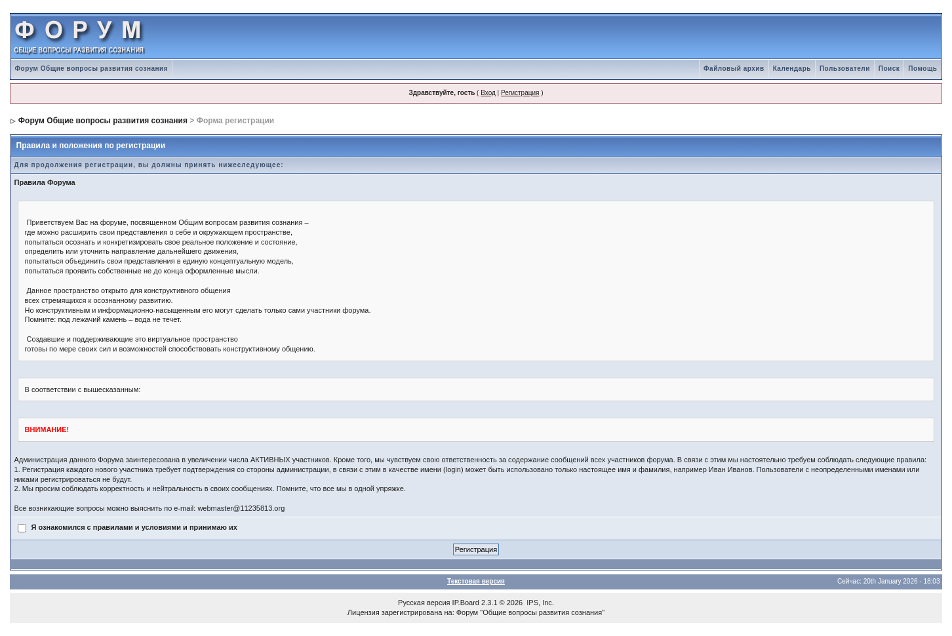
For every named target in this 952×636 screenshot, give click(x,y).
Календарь (792, 68)
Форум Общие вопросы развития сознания (92, 68)
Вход (488, 92)
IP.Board (465, 602)
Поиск (889, 68)
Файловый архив (734, 68)
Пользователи (845, 68)
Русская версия (424, 602)
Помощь (922, 68)
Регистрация (520, 92)
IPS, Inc (539, 602)
